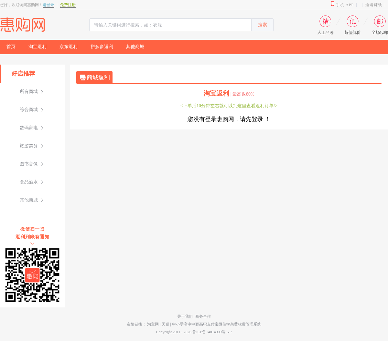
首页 (11, 46)
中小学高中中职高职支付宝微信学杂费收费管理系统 (216, 324)
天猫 (165, 324)
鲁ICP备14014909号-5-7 (212, 332)
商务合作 (203, 316)
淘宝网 (153, 324)
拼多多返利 (102, 46)
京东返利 (68, 46)
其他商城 (135, 46)
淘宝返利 (37, 46)
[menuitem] (11, 47)
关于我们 (185, 316)
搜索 (262, 24)
